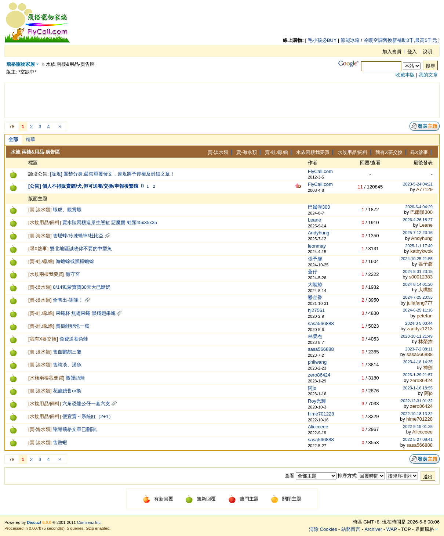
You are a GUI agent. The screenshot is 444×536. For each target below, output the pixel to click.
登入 (412, 51)
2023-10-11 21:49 (417, 336)
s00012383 (421, 277)
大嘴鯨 (315, 284)
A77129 (424, 189)
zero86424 (319, 375)
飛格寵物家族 (20, 64)
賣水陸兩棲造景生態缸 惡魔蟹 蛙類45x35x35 (109, 222)
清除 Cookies (323, 529)
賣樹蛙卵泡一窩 (72, 326)
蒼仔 (312, 271)
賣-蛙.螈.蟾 (276, 152)
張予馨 (315, 259)
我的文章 (428, 75)
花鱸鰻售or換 (67, 390)
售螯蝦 (60, 442)
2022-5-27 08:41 (418, 439)
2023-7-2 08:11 (419, 349)
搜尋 (430, 66)
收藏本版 (405, 75)
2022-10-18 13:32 (417, 413)
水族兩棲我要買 (313, 152)
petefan (425, 316)
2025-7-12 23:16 (418, 232)
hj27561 (316, 310)
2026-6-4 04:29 (419, 207)
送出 (428, 476)
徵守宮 (73, 274)
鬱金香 (315, 297)
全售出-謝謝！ (68, 300)
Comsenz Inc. (89, 522)
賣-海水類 (246, 152)
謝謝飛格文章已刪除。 (77, 429)
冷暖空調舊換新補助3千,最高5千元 (400, 40)
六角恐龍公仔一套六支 (86, 403)
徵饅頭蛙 (75, 378)
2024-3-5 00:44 (419, 323)
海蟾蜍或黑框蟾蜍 (75, 261)
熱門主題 (243, 498)
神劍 (428, 367)
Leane (314, 220)
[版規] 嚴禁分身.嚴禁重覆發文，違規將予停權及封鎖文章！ (112, 174)
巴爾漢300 (319, 207)
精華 (30, 139)
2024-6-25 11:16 (418, 310)
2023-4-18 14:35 (418, 362)
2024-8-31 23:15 (418, 271)
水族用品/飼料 (353, 152)
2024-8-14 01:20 (418, 284)
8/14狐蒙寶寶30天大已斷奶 (81, 287)
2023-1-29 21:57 (418, 375)
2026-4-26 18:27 (418, 219)
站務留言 (350, 529)
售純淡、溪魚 (67, 364)
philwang (317, 362)
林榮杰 (315, 336)
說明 (427, 51)
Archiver (373, 529)
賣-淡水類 (218, 152)
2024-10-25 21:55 (417, 258)
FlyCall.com (320, 171)
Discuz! (34, 522)
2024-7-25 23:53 (418, 297)
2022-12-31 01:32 (417, 401)
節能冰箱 (350, 40)
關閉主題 (286, 498)
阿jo (312, 388)
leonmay (317, 246)
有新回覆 (158, 498)
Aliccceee (318, 426)
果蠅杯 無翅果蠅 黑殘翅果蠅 (86, 313)
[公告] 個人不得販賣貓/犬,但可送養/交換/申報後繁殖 (83, 186)
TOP (406, 529)
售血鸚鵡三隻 (67, 352)
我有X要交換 (389, 152)
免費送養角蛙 (73, 339)
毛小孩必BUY (322, 40)
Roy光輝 (317, 401)
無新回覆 (200, 498)
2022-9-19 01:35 (418, 426)
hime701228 (321, 414)
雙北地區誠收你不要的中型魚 (81, 248)
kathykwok (421, 251)
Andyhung (319, 232)
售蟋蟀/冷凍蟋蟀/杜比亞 (78, 235)
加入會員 (391, 51)
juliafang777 (420, 303)
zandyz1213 (420, 328)
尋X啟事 (419, 152)
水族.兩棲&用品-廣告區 (35, 152)
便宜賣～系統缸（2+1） (87, 416)
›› (60, 126)
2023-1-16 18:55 (418, 388)
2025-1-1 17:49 (419, 246)
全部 (13, 139)
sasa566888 (321, 323)
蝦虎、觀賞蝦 (67, 209)
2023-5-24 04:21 (418, 184)
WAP (391, 529)
